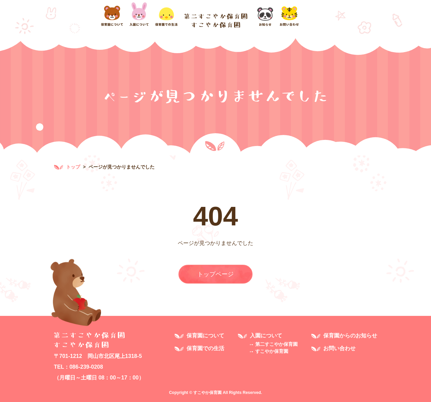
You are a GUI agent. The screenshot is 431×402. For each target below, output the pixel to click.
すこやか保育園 (271, 351)
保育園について (205, 335)
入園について (266, 335)
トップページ (215, 274)
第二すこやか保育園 (276, 344)
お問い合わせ (339, 348)
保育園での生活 (205, 348)
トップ (67, 167)
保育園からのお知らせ (350, 335)
